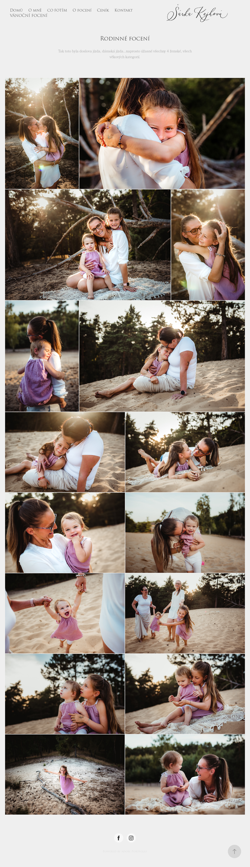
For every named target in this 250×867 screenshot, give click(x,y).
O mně (35, 10)
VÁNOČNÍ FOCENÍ (28, 15)
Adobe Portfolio (134, 851)
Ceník (103, 10)
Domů (16, 10)
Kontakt (123, 10)
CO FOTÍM (57, 10)
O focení (82, 10)
